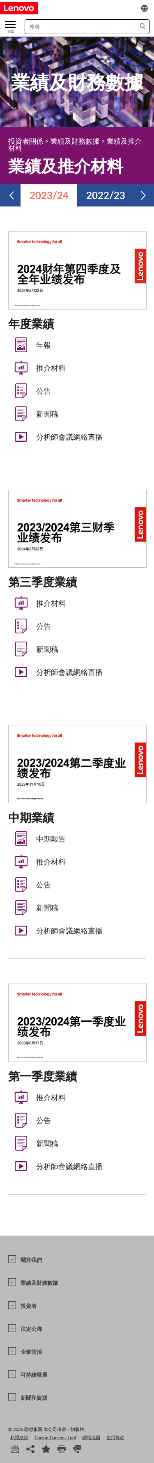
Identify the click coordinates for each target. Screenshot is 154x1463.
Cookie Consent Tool (55, 1437)
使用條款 (115, 1437)
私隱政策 (19, 1437)
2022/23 (105, 195)
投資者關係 (25, 141)
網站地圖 (91, 1437)
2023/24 (49, 195)
